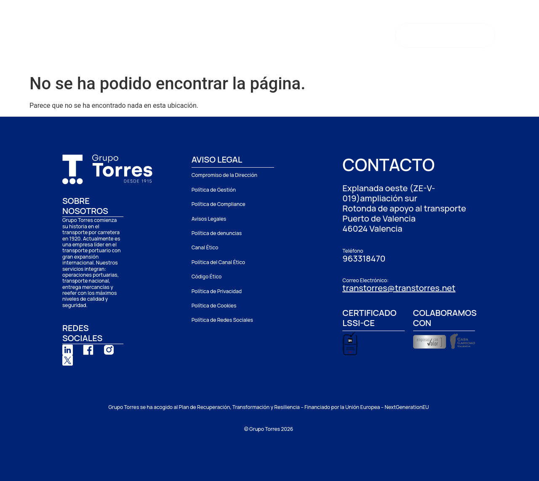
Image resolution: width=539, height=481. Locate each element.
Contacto (138, 52)
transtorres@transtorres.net (398, 288)
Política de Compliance (218, 204)
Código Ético (206, 276)
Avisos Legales (209, 218)
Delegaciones (220, 32)
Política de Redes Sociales (222, 319)
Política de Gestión (214, 189)
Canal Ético (205, 247)
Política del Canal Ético (218, 262)
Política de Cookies (214, 305)
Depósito (279, 32)
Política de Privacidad (217, 291)
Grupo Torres (149, 32)
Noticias (324, 32)
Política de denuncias (217, 233)
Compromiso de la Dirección (224, 175)
